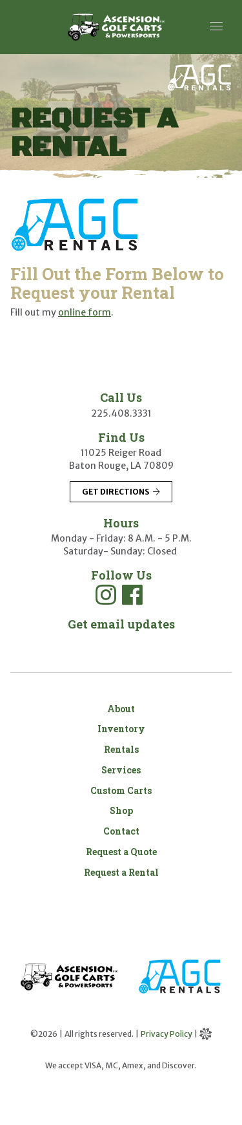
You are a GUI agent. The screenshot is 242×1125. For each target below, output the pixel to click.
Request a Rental (121, 872)
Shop (121, 810)
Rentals (121, 749)
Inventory (121, 729)
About (121, 709)
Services (121, 770)
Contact (121, 831)
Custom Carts (121, 790)
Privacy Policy (166, 1034)
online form (84, 312)
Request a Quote (121, 852)
